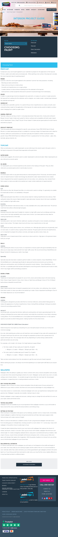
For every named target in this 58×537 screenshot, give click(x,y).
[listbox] (15, 43)
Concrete (17, 9)
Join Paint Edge (24, 500)
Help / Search (46, 480)
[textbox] (40, 5)
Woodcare (10, 9)
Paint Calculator (35, 49)
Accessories (41, 9)
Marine (28, 9)
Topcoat (33, 46)
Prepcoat (33, 42)
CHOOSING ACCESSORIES (29, 464)
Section (6, 40)
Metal (22, 9)
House (4, 9)
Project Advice (51, 9)
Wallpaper (34, 52)
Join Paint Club (24, 484)
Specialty (33, 9)
